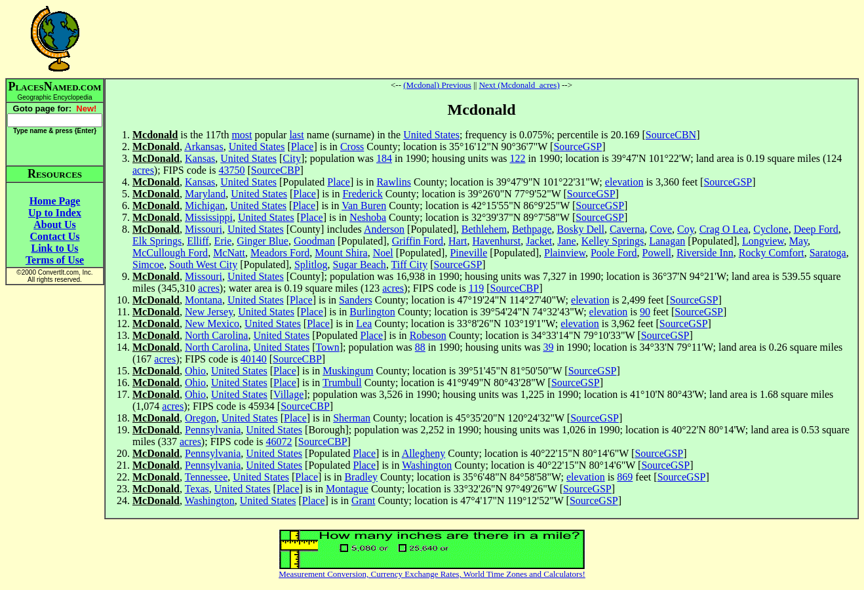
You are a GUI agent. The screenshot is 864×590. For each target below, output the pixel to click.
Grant (363, 500)
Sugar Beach (359, 264)
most (241, 134)
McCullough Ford (170, 252)
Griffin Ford (417, 240)
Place (302, 146)
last (296, 134)
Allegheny (424, 453)
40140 (254, 358)
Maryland (205, 193)
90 (645, 311)
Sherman (351, 417)
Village (288, 394)
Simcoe (148, 264)
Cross (352, 146)
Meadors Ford (279, 252)
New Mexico (212, 323)
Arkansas (204, 146)
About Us (54, 224)
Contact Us (55, 236)
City (292, 158)
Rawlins (393, 181)
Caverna (627, 229)
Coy (685, 229)
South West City (203, 264)
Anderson (384, 229)
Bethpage (531, 229)
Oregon (200, 417)
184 (384, 158)
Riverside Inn (705, 252)
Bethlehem (484, 229)
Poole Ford (614, 252)
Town (328, 347)
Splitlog (311, 264)
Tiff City (409, 264)
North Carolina (216, 335)
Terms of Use (55, 260)
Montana (203, 299)
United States (431, 134)
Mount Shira (341, 252)
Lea (364, 323)
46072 (279, 441)
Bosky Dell (580, 229)
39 (548, 347)
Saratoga (828, 252)
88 (420, 347)
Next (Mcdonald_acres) (519, 85)
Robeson (428, 335)
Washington (427, 465)
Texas (197, 488)
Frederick (362, 193)
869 (625, 476)
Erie (223, 240)
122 (518, 158)
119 (476, 288)
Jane (566, 240)
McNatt (229, 252)
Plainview (564, 252)
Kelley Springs (612, 240)
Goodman (314, 240)
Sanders (355, 299)
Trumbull (342, 382)
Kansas (200, 158)
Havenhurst (497, 240)
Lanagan (667, 240)
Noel (383, 252)
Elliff (197, 240)
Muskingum (348, 370)
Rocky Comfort (771, 252)
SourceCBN (671, 134)
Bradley (361, 476)
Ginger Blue (262, 240)
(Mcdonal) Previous (437, 85)
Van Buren (364, 205)
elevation (624, 181)
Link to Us (54, 248)
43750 (232, 170)
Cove (661, 229)
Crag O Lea (724, 229)
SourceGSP (577, 146)
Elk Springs (157, 240)
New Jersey (209, 311)
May (798, 240)
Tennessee (206, 476)
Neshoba (367, 217)
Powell (656, 252)
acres (143, 170)
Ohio (195, 370)
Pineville (468, 252)
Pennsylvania (213, 429)
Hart (457, 240)
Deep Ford (816, 229)
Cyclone (770, 229)
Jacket (539, 240)
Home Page (55, 200)
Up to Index (54, 212)
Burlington (372, 311)
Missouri (203, 229)
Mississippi (209, 217)
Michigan (205, 205)
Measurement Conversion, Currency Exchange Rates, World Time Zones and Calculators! (432, 574)
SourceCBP (275, 170)
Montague (347, 488)
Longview (763, 240)
